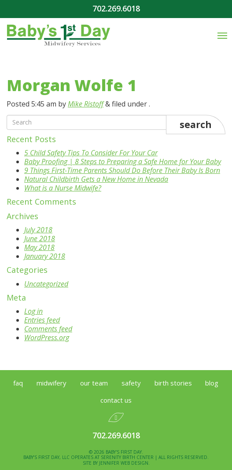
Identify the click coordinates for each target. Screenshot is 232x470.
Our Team (94, 382)
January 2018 (44, 256)
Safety (131, 382)
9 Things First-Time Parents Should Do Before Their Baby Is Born (122, 170)
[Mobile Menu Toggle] (222, 35)
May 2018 (39, 247)
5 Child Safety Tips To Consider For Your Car (91, 153)
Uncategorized (46, 284)
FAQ (18, 382)
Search (196, 124)
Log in (33, 311)
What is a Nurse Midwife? (62, 188)
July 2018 (38, 230)
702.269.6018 (116, 9)
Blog (211, 382)
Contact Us (116, 400)
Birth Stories (173, 382)
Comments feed (48, 329)
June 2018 (39, 238)
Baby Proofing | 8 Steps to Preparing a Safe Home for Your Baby (122, 161)
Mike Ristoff (85, 104)
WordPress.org (46, 337)
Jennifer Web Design (123, 463)
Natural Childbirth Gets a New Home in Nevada (96, 179)
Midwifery (51, 382)
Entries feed (42, 320)
